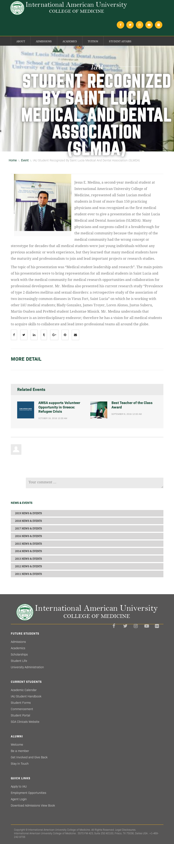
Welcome (17, 744)
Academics (70, 41)
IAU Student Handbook (26, 696)
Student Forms (21, 703)
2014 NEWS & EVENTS (28, 551)
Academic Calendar (24, 690)
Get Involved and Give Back (29, 757)
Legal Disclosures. (125, 829)
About (20, 41)
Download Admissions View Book (33, 805)
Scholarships (19, 654)
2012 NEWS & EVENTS (28, 566)
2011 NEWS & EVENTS (28, 573)
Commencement (22, 709)
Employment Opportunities (28, 793)
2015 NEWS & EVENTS (28, 543)
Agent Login (19, 799)
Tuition (93, 41)
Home (13, 160)
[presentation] (58, 465)
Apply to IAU (19, 786)
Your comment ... (94, 483)
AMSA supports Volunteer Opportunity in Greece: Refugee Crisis (59, 407)
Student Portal (20, 715)
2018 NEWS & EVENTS (28, 521)
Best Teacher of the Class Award (132, 405)
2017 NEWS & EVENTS (28, 528)
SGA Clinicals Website (25, 722)
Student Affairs (120, 41)
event (25, 160)
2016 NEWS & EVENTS (28, 536)
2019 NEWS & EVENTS (28, 513)
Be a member (20, 751)
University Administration (27, 667)
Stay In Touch (20, 764)
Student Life (19, 661)
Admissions (44, 41)
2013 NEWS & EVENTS (28, 558)
